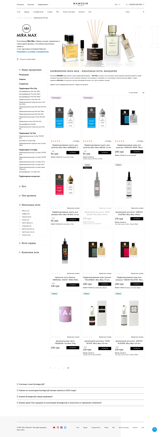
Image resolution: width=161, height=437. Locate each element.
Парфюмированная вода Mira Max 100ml (31, 111)
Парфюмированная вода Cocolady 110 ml (32, 162)
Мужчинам (31, 4)
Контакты (82, 12)
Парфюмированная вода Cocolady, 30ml (31, 164)
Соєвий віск (23, 84)
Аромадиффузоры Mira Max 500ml (29, 96)
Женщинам (20, 4)
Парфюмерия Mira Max (28, 88)
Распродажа (24, 75)
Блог (90, 12)
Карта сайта (20, 430)
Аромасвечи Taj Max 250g (27, 140)
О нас (19, 12)
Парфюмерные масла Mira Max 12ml (30, 121)
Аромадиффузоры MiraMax (27, 124)
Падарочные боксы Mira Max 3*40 (29, 99)
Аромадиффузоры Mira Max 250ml (29, 94)
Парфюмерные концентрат (29, 176)
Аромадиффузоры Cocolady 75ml (29, 172)
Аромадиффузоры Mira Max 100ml (29, 91)
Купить (73, 152)
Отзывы (49, 12)
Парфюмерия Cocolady (28, 150)
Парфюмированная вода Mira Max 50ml (31, 114)
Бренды (26, 12)
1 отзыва (76, 141)
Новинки (22, 79)
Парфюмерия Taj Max (27, 133)
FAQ (57, 12)
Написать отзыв (73, 208)
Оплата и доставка (69, 12)
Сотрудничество (38, 12)
